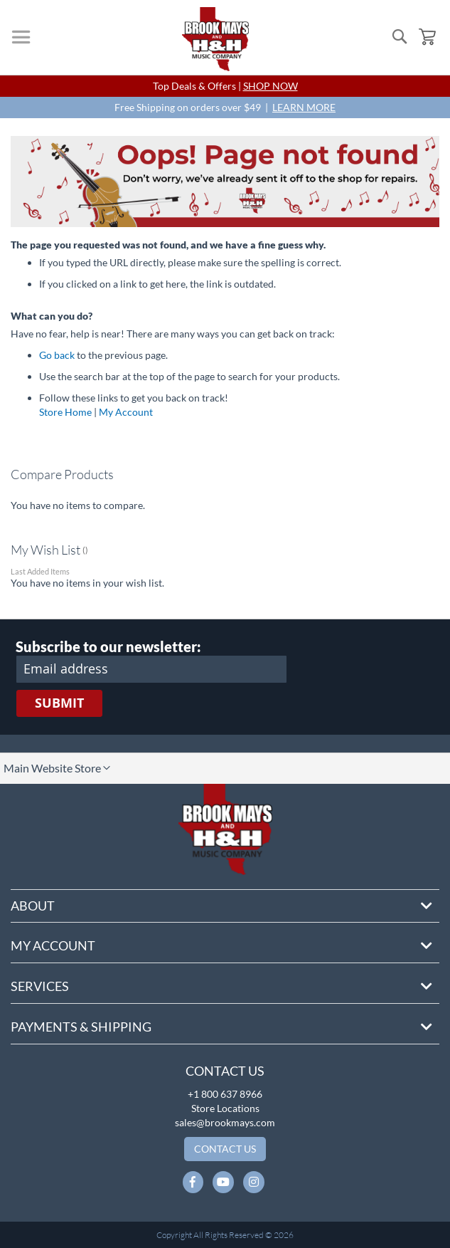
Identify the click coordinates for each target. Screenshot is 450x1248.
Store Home (65, 412)
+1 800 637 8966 (225, 1094)
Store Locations (225, 1108)
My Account (126, 412)
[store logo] (215, 39)
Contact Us (225, 1071)
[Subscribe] (59, 703)
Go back (57, 355)
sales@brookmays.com (225, 1122)
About (33, 905)
